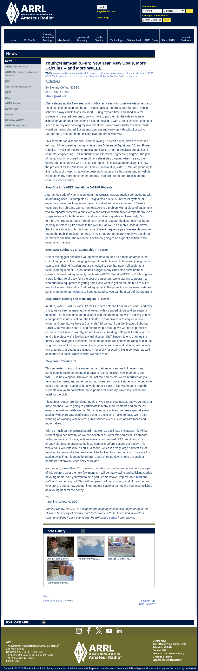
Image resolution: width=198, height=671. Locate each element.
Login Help (103, 17)
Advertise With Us (162, 647)
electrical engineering (111, 73)
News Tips (11, 108)
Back (46, 596)
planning (63, 76)
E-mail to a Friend (162, 656)
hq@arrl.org (12, 660)
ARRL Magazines (16, 125)
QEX (8, 92)
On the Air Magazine (18, 86)
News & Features (52, 600)
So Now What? (14, 119)
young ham (132, 76)
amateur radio (60, 73)
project (73, 76)
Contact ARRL (160, 650)
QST (8, 81)
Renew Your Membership (172, 644)
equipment (129, 73)
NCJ (8, 97)
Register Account (106, 11)
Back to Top (148, 600)
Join (155, 644)
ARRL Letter (13, 103)
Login (102, 7)
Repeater (94, 76)
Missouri (140, 73)
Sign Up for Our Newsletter (167, 660)
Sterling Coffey (117, 76)
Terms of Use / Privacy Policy (168, 653)
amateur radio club (78, 73)
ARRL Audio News (16, 66)
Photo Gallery (55, 531)
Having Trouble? (146, 604)
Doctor (9, 114)
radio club (83, 76)
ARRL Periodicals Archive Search (21, 74)
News (8, 60)
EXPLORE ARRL (18, 622)
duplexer (94, 73)
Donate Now (159, 641)
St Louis (104, 76)
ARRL (44, 12)
